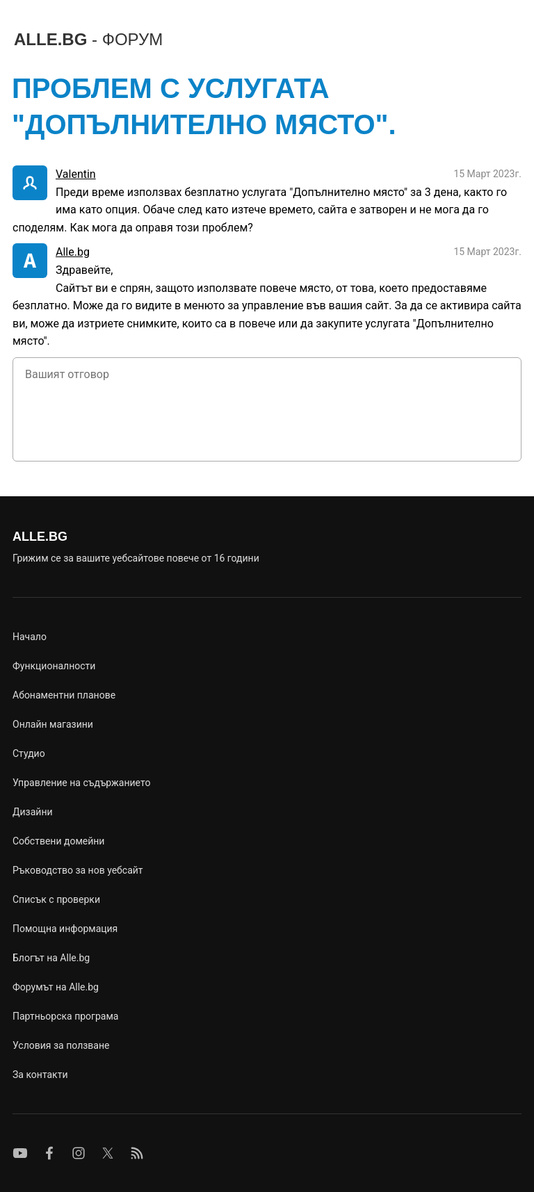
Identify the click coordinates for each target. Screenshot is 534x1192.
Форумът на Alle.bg (56, 987)
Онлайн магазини (53, 724)
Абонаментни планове (64, 695)
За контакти (40, 1074)
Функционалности (54, 665)
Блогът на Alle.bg (51, 957)
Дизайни (33, 811)
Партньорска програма (65, 1016)
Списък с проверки (56, 899)
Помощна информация (65, 928)
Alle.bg (73, 252)
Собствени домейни (58, 841)
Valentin (76, 174)
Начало (30, 636)
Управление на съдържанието (81, 782)
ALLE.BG (88, 39)
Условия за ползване (61, 1045)
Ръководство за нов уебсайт (78, 870)
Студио (29, 753)
